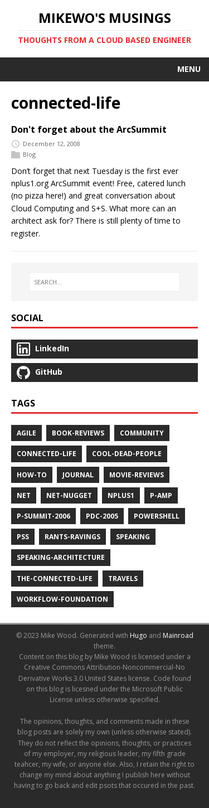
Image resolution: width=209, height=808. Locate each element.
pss (23, 536)
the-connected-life (55, 578)
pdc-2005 (102, 516)
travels (123, 578)
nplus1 (121, 495)
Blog (29, 154)
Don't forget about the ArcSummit (89, 129)
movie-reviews (136, 475)
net (24, 495)
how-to (32, 475)
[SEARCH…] (104, 282)
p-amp (161, 495)
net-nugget (69, 495)
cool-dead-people (127, 453)
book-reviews (78, 433)
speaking (133, 536)
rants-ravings (72, 536)
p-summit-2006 (43, 516)
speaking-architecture (61, 557)
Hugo (138, 635)
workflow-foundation (62, 599)
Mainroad (178, 635)
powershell (156, 516)
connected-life (46, 453)
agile (26, 433)
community (142, 433)
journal (78, 475)
